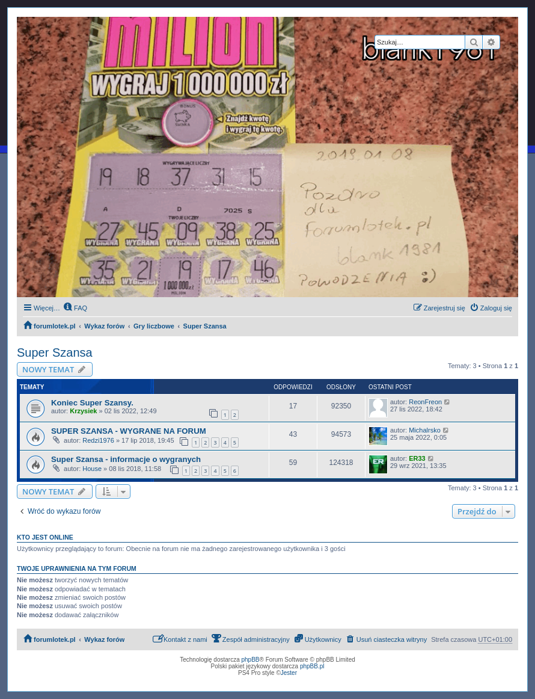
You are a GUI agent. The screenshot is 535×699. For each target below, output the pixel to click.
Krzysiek (83, 410)
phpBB (251, 659)
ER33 (417, 458)
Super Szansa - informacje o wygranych (126, 459)
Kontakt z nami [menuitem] (180, 638)
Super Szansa (55, 352)
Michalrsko (425, 430)
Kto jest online (45, 537)
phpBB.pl (312, 666)
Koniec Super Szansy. (92, 402)
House (92, 468)
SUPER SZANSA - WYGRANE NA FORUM (128, 431)
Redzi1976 (98, 440)
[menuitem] (75, 308)
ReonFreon (425, 401)
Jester (289, 673)
